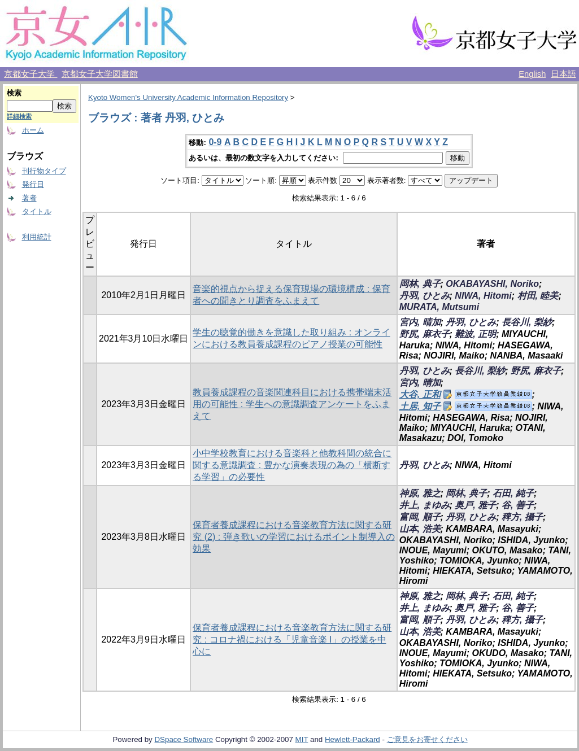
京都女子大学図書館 (100, 73)
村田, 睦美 (538, 295)
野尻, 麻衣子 (424, 334)
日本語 (563, 73)
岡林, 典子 (420, 284)
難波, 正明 (475, 334)
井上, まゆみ (424, 505)
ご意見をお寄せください (427, 739)
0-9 (214, 142)
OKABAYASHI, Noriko (492, 284)
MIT (301, 739)
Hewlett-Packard (352, 739)
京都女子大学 (30, 73)
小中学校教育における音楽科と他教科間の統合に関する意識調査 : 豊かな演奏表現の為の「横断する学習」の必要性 (292, 465)
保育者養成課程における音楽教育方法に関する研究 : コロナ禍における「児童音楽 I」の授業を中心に (292, 639)
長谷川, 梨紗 (527, 322)
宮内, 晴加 (420, 322)
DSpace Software (183, 739)
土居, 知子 (420, 406)
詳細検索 (19, 116)
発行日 (33, 184)
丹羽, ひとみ (424, 295)
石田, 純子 (513, 493)
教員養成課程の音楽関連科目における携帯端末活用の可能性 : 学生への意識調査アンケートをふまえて (292, 404)
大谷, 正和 (420, 394)
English (532, 73)
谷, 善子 (518, 505)
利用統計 (36, 237)
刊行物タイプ (44, 171)
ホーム (33, 130)
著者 (29, 198)
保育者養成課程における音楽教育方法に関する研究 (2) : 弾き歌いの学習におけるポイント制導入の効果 (293, 536)
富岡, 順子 (420, 517)
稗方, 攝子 (522, 517)
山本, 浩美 (420, 529)
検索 (14, 93)
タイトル (36, 211)
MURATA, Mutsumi (439, 307)
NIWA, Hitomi (483, 295)
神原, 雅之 (420, 493)
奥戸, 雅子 (475, 505)
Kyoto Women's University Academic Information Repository (188, 97)
